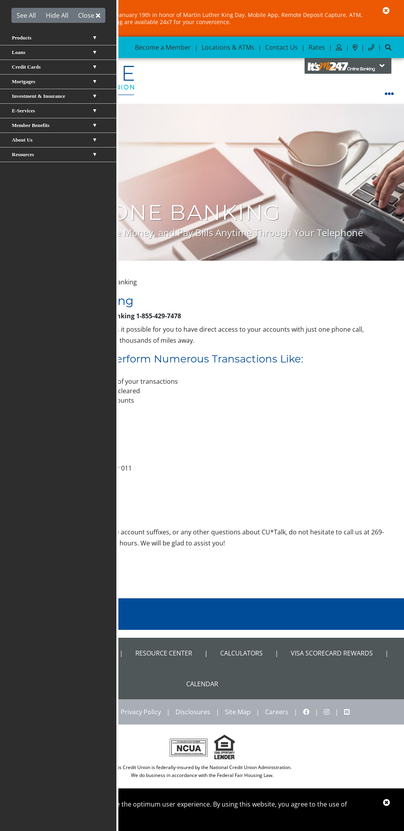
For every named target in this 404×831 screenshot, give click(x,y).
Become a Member (163, 47)
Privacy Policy (141, 712)
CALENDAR (202, 684)
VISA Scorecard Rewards (332, 653)
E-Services (58, 282)
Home (28, 282)
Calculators (241, 653)
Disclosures (193, 712)
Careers (276, 712)
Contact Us (281, 47)
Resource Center (163, 653)
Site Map (238, 712)
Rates (317, 47)
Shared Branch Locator (66, 653)
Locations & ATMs (228, 47)
